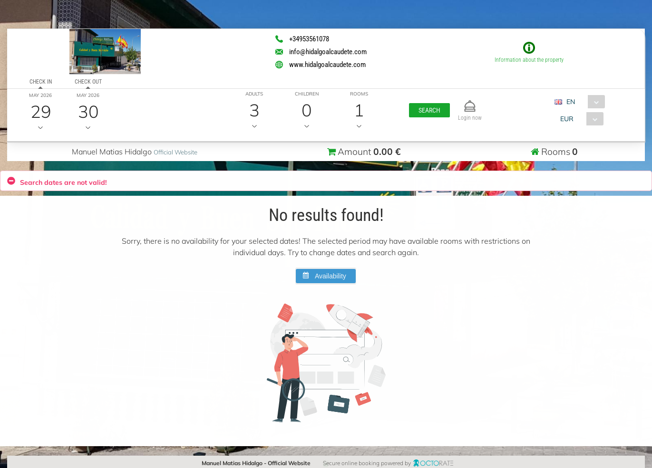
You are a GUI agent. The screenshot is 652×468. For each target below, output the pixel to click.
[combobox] (583, 102)
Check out (87, 82)
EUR (567, 119)
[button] (429, 110)
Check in (40, 82)
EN (570, 101)
